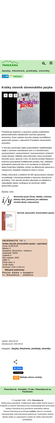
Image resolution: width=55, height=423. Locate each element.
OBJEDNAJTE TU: (12, 241)
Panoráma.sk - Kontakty (15, 389)
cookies (32, 411)
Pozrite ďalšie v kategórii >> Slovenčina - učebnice (17, 274)
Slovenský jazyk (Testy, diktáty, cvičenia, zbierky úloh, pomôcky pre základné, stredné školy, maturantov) (33, 199)
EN (7, 76)
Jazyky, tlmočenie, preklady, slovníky (26, 71)
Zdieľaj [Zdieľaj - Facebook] (18, 368)
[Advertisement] (27, 30)
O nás (31, 389)
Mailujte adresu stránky (31, 377)
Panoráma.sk (37, 400)
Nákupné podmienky (14, 270)
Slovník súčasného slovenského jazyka (35, 213)
